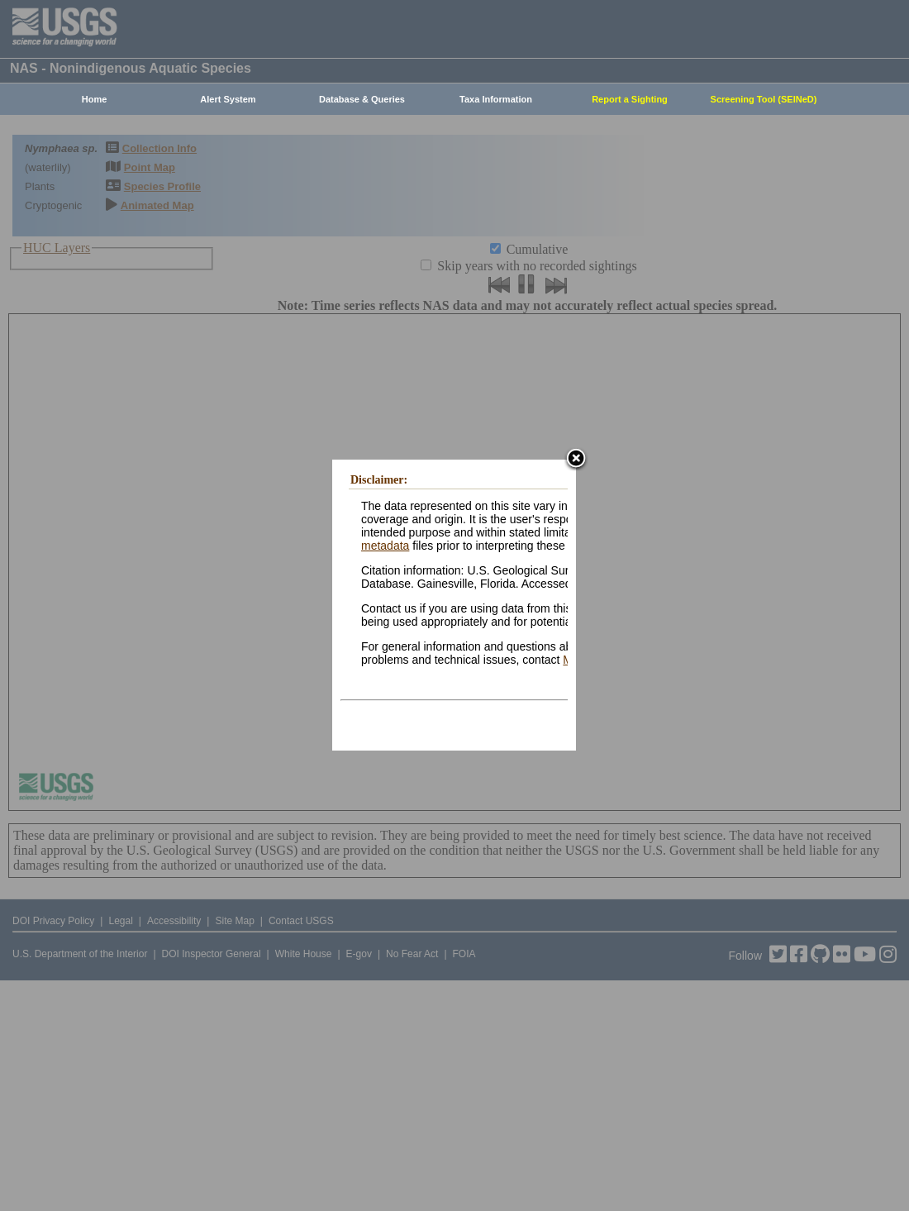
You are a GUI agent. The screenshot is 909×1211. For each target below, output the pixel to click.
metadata (385, 545)
